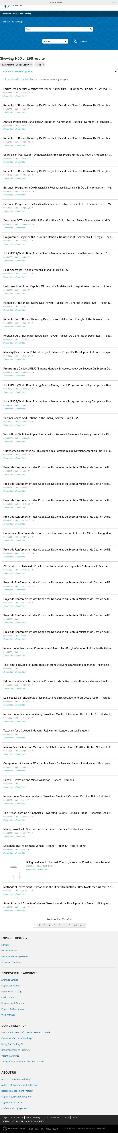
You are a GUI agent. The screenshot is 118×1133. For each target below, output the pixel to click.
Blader (55, 41)
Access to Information (52, 1117)
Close (114, 2)
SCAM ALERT (8, 1121)
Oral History (7, 997)
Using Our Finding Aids (13, 1044)
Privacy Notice (17, 1117)
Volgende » (79, 925)
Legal (5, 1117)
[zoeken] (91, 29)
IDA (36, 1129)
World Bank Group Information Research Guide (25, 1032)
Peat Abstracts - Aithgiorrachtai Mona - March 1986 (35, 270)
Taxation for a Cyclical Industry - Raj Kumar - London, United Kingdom (46, 730)
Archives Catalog (9, 979)
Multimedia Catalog (11, 991)
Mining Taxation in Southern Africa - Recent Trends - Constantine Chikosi (47, 829)
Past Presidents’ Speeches (14, 956)
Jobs (67, 1117)
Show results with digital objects (53, 79)
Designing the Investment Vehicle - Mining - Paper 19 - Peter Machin (44, 846)
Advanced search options (17, 71)
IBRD (31, 1129)
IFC (42, 1129)
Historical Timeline (11, 962)
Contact (75, 1117)
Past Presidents (9, 950)
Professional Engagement (14, 1108)
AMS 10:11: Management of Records (20, 1084)
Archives (7, 13)
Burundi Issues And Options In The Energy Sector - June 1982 (40, 418)
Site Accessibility (33, 1117)
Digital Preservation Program (16, 1096)
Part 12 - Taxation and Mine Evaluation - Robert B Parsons (38, 780)
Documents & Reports (12, 1003)
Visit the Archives (10, 1055)
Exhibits (5, 944)
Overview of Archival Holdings (16, 1038)
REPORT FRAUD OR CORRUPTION (30, 1121)
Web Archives (8, 1014)
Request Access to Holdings (15, 1049)
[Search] (59, 29)
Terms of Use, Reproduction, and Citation (22, 1061)
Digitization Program (11, 1102)
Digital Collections (10, 985)
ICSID (55, 1129)
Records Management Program (17, 1090)
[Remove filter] (31, 64)
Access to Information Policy (15, 1079)
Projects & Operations (12, 1009)
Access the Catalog (22, 13)
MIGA (48, 1129)
